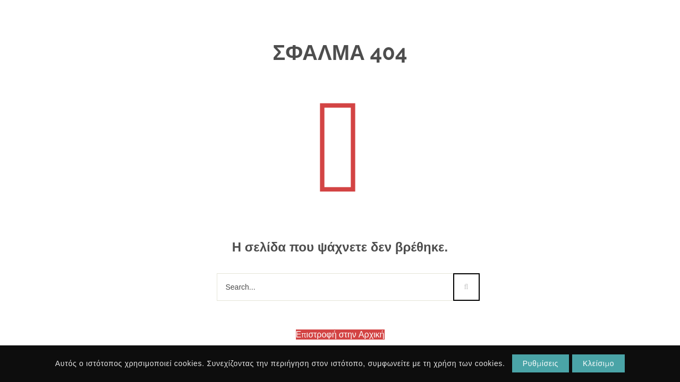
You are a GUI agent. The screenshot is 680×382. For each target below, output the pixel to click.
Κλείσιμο (598, 363)
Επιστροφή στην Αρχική (340, 334)
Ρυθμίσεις (540, 363)
